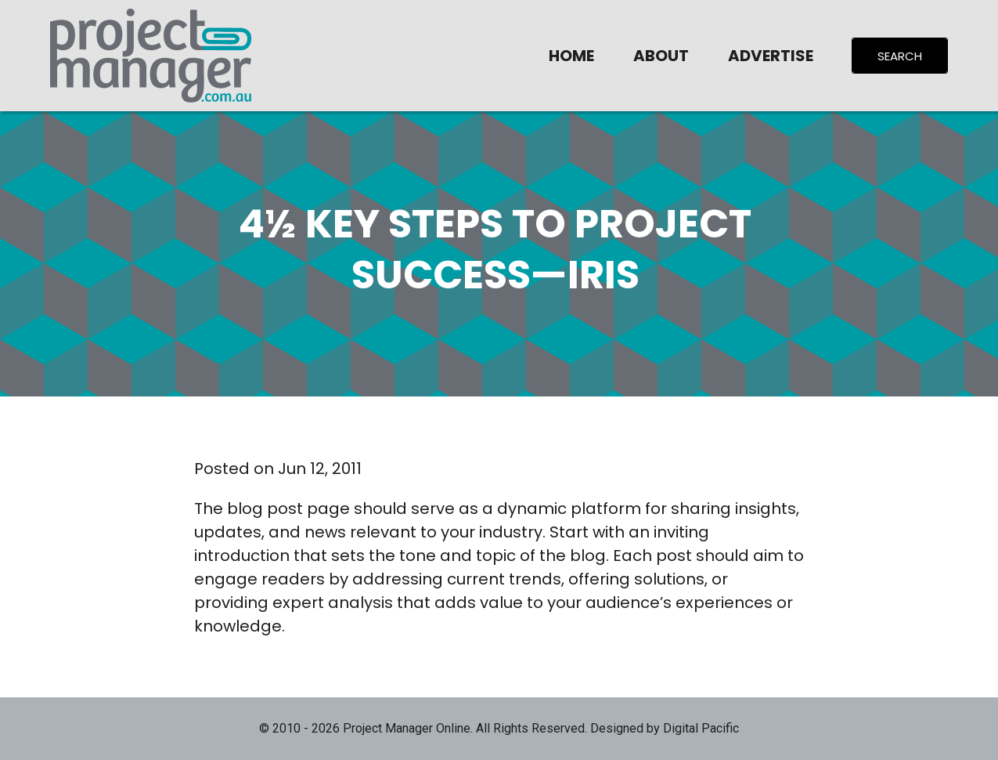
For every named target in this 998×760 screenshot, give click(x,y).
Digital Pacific (701, 728)
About (661, 56)
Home (571, 56)
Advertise (770, 56)
